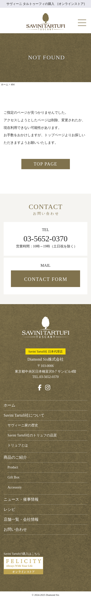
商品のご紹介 (15, 457)
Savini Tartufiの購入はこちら (23, 563)
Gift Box (13, 477)
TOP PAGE (45, 164)
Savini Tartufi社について (24, 415)
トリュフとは (18, 445)
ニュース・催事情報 (21, 499)
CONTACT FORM (45, 279)
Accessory (15, 487)
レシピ (9, 509)
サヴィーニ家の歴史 (23, 425)
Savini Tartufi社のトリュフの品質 (32, 435)
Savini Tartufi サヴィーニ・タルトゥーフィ (45, 21)
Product (13, 467)
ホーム (9, 405)
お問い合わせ (15, 529)
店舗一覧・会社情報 (21, 519)
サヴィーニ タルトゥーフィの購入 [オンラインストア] (45, 4)
